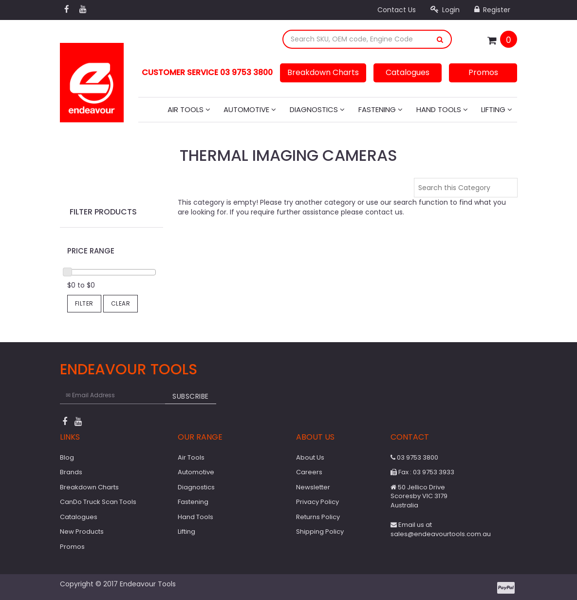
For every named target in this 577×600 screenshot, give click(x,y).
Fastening (380, 109)
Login (445, 10)
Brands (71, 472)
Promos (483, 72)
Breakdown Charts (323, 72)
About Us (310, 457)
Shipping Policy (320, 531)
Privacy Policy (317, 501)
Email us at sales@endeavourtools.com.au (441, 529)
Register (492, 10)
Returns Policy (318, 517)
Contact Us (396, 10)
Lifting (496, 109)
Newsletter (313, 487)
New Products (82, 531)
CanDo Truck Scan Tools (98, 501)
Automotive (249, 109)
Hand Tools (442, 109)
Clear (120, 303)
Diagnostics (317, 109)
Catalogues (407, 72)
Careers (309, 472)
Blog (67, 457)
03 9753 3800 (414, 457)
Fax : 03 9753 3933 (422, 472)
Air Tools (189, 109)
